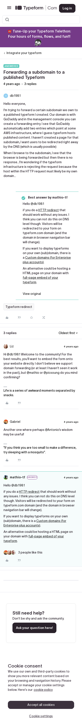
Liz (12, 346)
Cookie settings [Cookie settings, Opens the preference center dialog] (41, 716)
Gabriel (15, 421)
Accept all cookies (41, 705)
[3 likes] (22, 552)
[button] (9, 9)
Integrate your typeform (24, 53)
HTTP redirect (48, 210)
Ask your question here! (34, 628)
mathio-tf (17, 477)
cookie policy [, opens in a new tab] (43, 689)
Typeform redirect (18, 307)
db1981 (15, 95)
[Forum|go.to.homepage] (33, 8)
